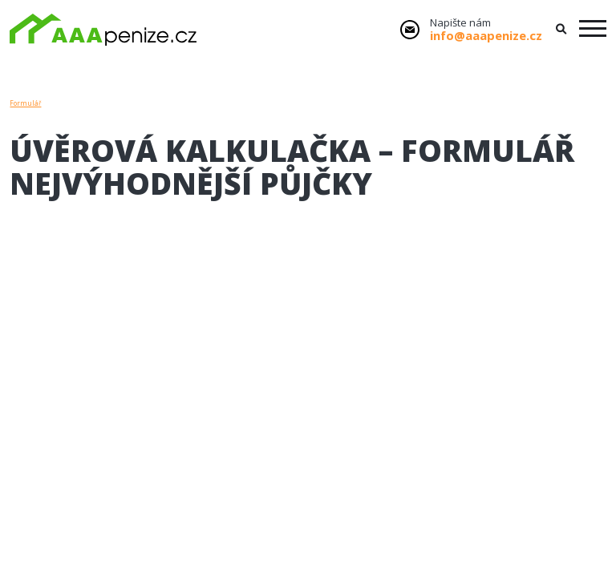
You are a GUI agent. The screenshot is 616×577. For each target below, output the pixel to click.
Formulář (25, 103)
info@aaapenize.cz (486, 35)
